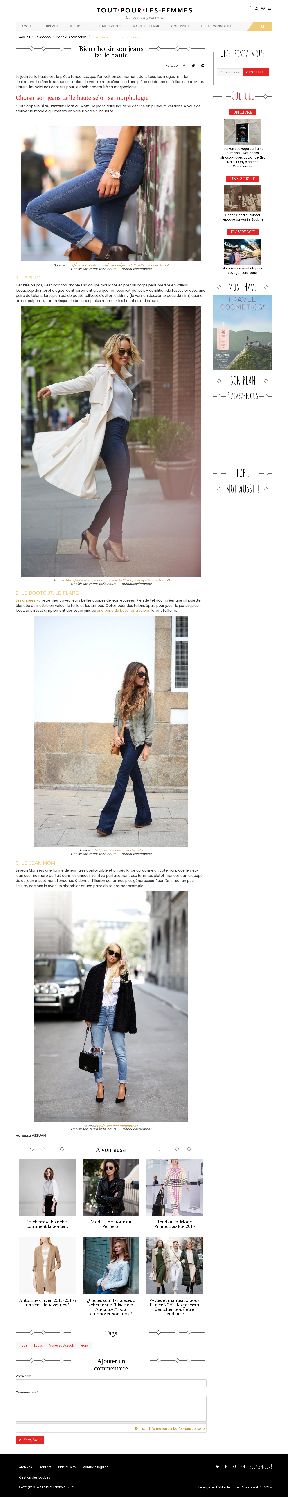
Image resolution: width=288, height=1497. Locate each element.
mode (23, 1344)
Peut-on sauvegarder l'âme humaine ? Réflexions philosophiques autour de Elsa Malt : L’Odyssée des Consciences (242, 156)
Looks (38, 1344)
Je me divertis (110, 26)
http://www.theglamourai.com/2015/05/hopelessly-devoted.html (118, 580)
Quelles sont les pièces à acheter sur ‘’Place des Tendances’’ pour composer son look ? (111, 1306)
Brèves (52, 26)
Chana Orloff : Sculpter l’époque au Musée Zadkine (242, 215)
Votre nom (23, 1374)
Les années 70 (28, 600)
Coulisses (180, 26)
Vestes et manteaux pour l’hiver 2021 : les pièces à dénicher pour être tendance (174, 1306)
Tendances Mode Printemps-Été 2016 (174, 1223)
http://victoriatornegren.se (117, 1125)
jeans (83, 1344)
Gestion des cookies (34, 1477)
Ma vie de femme (146, 26)
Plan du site (65, 1465)
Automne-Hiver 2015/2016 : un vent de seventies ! (47, 1301)
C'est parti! (255, 72)
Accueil (28, 26)
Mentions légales (92, 1465)
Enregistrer (29, 1438)
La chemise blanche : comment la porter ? (47, 1223)
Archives (25, 1465)
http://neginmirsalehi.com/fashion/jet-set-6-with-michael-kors (117, 265)
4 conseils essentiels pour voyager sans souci (243, 268)
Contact (44, 1465)
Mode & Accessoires (71, 37)
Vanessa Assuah (61, 1344)
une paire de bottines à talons (123, 610)
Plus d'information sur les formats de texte (172, 1427)
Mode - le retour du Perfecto (111, 1223)
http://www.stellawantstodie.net (117, 850)
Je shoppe (77, 26)
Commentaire (27, 1391)
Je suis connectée (216, 26)
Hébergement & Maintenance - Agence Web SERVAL (237, 1487)
